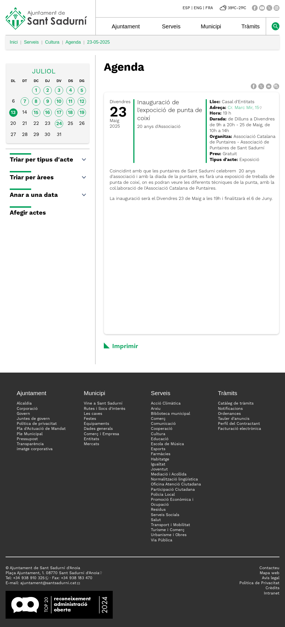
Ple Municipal (30, 434)
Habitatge (160, 459)
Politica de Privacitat (259, 583)
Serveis (171, 26)
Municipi (211, 26)
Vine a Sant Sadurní (103, 403)
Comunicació (163, 424)
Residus (158, 510)
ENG (198, 8)
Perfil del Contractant (239, 424)
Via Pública (161, 540)
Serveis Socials (165, 515)
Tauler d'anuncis (233, 419)
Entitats (91, 439)
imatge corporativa (35, 449)
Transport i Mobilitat (170, 525)
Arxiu (156, 409)
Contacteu (269, 568)
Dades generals (98, 429)
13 (13, 112)
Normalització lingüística (174, 479)
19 (82, 112)
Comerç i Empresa (101, 434)
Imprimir (125, 346)
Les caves (93, 414)
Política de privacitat (37, 424)
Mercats (91, 444)
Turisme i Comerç (168, 530)
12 (82, 101)
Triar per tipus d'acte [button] (48, 160)
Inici (14, 42)
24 (59, 124)
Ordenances (229, 414)
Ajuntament (126, 26)
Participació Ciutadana (173, 490)
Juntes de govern (33, 419)
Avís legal (270, 578)
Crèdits (272, 588)
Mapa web (269, 573)
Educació (159, 439)
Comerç (158, 419)
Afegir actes (28, 213)
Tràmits (250, 26)
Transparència (30, 444)
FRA (209, 8)
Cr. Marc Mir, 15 (243, 108)
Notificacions (230, 409)
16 (47, 112)
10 (59, 101)
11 (70, 101)
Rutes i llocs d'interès (104, 409)
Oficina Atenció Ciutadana (176, 484)
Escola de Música (167, 444)
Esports (158, 449)
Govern (23, 414)
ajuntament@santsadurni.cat (48, 583)
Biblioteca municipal (170, 414)
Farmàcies (160, 454)
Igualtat (158, 464)
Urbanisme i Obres (168, 535)
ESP (186, 8)
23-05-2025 (98, 42)
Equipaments (96, 424)
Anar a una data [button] (48, 195)
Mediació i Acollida (168, 474)
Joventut (159, 469)
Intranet (271, 593)
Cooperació (161, 429)
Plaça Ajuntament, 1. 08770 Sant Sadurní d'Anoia (52, 573)
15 (36, 112)
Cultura (52, 42)
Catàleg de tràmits (236, 403)
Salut (156, 520)
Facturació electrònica (239, 429)
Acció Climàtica (166, 403)
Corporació (27, 409)
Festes (90, 419)
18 (70, 112)
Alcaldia (24, 403)
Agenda (73, 42)
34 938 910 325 (30, 578)
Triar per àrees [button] (48, 178)
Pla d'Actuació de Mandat (41, 429)
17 (59, 112)
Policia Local (163, 495)
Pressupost (27, 439)
